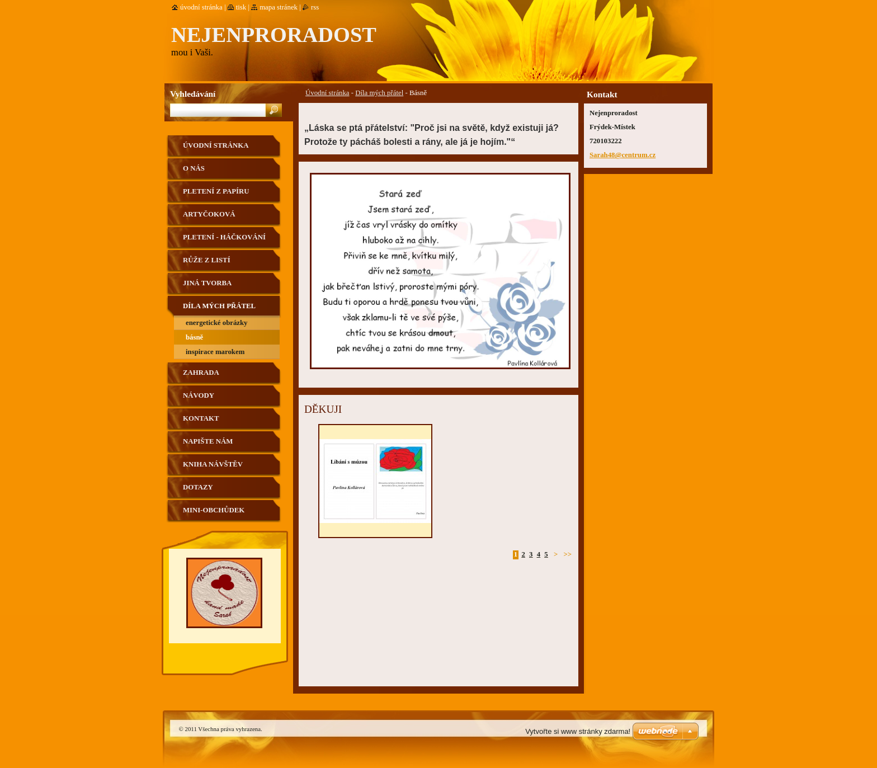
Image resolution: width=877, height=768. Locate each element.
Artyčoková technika (209, 218)
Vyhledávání (192, 93)
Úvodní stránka (327, 93)
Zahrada (201, 372)
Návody (198, 395)
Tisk (241, 7)
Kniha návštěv (213, 464)
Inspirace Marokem (215, 352)
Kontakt (201, 418)
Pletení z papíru (216, 191)
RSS (315, 7)
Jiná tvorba (207, 283)
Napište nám (208, 441)
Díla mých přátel (379, 93)
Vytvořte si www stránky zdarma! (577, 731)
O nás (194, 168)
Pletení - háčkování (224, 237)
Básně (194, 337)
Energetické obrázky (217, 323)
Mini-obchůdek (213, 510)
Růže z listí (206, 260)
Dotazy (198, 487)
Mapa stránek (279, 7)
